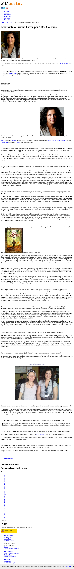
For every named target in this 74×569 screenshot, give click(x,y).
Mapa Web (7, 561)
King (63, 140)
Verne (2, 140)
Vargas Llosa (4, 142)
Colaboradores (8, 551)
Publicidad (7, 537)
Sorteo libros (8, 555)
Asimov (59, 140)
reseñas (6, 11)
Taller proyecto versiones (11, 548)
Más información (68, 566)
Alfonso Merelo (63, 63)
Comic (6, 547)
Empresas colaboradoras (11, 553)
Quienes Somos (8, 535)
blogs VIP (7, 19)
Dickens (14, 140)
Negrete (18, 142)
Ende (49, 140)
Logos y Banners (9, 540)
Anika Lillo (7, 539)
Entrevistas (9, 22)
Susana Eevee (13, 73)
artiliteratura (8, 16)
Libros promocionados (10, 556)
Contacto (7, 559)
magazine (7, 18)
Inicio (2, 22)
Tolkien (54, 140)
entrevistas (7, 14)
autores (6, 13)
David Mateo (40, 434)
